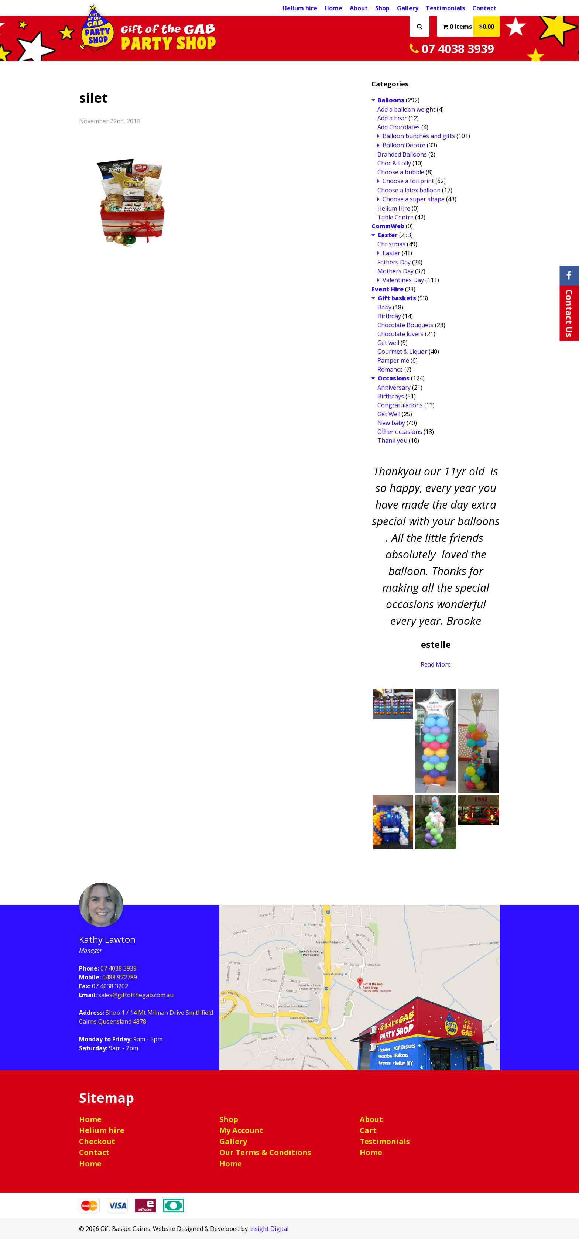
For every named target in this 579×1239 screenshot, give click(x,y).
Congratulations (400, 405)
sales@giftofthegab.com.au (136, 995)
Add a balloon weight (406, 109)
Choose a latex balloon (409, 190)
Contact (484, 8)
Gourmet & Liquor (402, 352)
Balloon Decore (404, 145)
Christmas (391, 244)
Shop (382, 8)
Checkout (97, 1141)
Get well (388, 343)
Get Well (388, 414)
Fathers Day (394, 262)
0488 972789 (119, 977)
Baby (384, 307)
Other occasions (399, 432)
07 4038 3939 (452, 49)
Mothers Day (395, 271)
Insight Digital (268, 1229)
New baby (391, 423)
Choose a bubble (400, 172)
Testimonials (445, 8)
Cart (368, 1130)
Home (333, 8)
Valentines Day (403, 280)
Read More (436, 664)
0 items (471, 26)
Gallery (407, 8)
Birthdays (390, 396)
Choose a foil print (408, 181)
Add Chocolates (398, 127)
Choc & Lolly (394, 163)
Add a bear (392, 118)
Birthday (389, 316)
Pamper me (393, 360)
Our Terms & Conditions (265, 1152)
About (359, 8)
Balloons (391, 100)
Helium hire (299, 8)
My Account (241, 1130)
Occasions (394, 378)
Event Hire (387, 289)
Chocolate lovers (400, 334)
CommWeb (387, 226)
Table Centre (395, 217)
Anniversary (394, 387)
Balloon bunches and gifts (419, 136)
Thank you (392, 441)
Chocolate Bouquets (405, 325)
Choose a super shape (414, 199)
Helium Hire (393, 208)
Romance (390, 369)
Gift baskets (397, 298)
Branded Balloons (402, 154)
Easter (388, 235)
